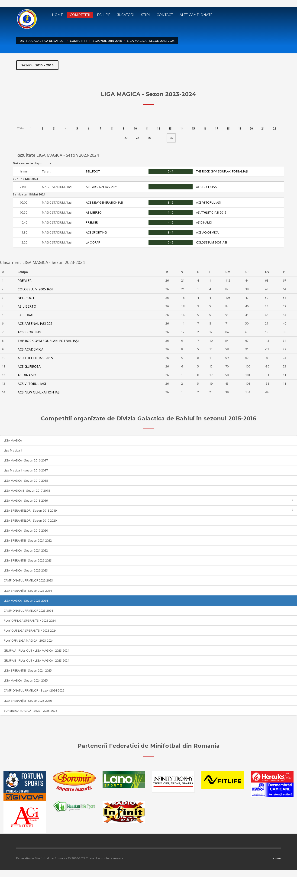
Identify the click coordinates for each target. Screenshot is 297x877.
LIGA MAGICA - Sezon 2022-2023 (26, 570)
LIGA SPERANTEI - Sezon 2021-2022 (28, 540)
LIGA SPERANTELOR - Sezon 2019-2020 (30, 520)
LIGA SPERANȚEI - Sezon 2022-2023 (28, 560)
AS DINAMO (204, 222)
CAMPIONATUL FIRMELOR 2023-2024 (28, 610)
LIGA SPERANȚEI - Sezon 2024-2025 (28, 670)
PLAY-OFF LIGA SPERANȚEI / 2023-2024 (30, 620)
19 (239, 128)
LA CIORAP (93, 242)
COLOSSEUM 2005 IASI (211, 242)
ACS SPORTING (96, 232)
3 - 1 (170, 232)
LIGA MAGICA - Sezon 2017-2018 (26, 480)
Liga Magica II (13, 450)
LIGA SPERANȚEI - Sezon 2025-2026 (28, 700)
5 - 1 (170, 171)
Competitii (80, 15)
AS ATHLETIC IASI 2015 (211, 212)
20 (251, 128)
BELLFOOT (93, 171)
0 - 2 (170, 242)
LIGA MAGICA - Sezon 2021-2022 (26, 550)
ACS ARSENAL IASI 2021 (102, 187)
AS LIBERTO (94, 212)
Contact (165, 15)
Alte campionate (196, 15)
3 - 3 (170, 187)
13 (170, 128)
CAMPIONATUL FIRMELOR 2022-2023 (28, 580)
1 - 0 (170, 212)
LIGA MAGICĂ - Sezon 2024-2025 (26, 680)
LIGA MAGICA (13, 440)
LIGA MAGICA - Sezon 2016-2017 (26, 460)
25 (149, 138)
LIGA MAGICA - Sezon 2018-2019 (148, 500)
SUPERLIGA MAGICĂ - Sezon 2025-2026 (30, 710)
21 (263, 128)
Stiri (145, 15)
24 (137, 138)
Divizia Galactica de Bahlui (42, 41)
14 (181, 128)
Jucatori (125, 15)
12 (158, 128)
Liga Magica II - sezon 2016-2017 (26, 470)
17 (216, 128)
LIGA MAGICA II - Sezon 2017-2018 (27, 490)
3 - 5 (170, 202)
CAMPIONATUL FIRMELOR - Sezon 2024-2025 (34, 690)
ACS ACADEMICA (207, 232)
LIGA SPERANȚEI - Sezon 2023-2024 (28, 590)
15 (193, 128)
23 (126, 138)
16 (205, 128)
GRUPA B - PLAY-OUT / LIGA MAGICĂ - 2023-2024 (36, 660)
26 (173, 136)
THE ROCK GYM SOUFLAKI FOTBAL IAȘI (222, 171)
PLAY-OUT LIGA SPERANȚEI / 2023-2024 (30, 630)
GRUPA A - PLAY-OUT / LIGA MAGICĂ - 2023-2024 (36, 650)
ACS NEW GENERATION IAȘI (104, 202)
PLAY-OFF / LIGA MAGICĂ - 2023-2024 (28, 640)
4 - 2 (170, 222)
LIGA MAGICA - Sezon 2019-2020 (26, 530)
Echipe (103, 15)
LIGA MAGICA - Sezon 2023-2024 (26, 600)
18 (228, 128)
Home (57, 15)
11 (146, 128)
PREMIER (92, 222)
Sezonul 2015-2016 (107, 41)
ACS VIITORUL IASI (208, 202)
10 (135, 128)
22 (274, 128)
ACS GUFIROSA (206, 187)
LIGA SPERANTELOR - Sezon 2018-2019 (148, 510)
